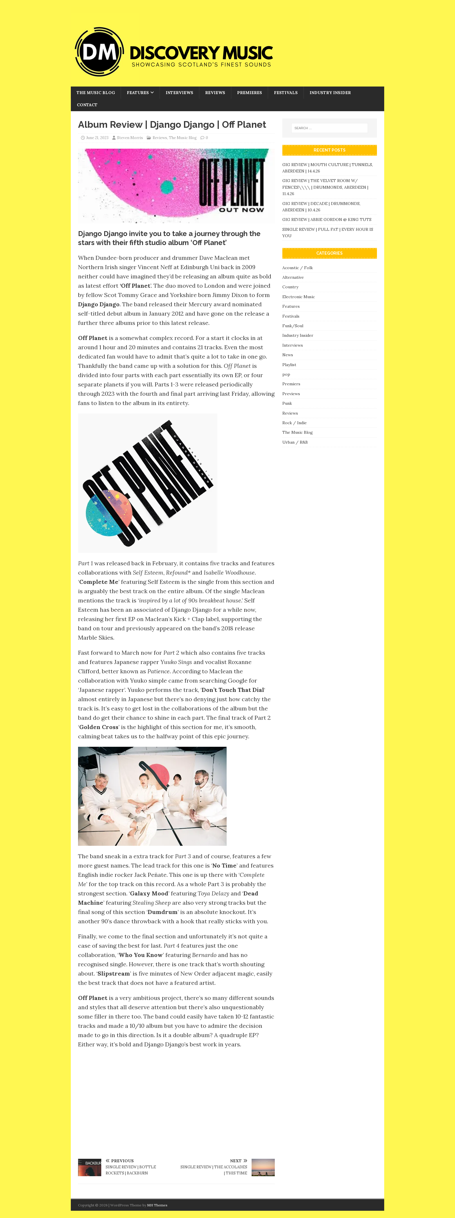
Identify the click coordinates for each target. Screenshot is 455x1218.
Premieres (249, 92)
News (287, 354)
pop (286, 374)
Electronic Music (298, 296)
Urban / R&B (295, 442)
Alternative (293, 277)
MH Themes (157, 1205)
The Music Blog (96, 92)
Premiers (291, 383)
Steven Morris (130, 137)
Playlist (289, 364)
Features (138, 92)
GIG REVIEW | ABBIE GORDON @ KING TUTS (326, 219)
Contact (87, 104)
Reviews (215, 92)
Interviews (179, 92)
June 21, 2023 (97, 137)
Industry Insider (330, 92)
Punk (287, 403)
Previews (291, 393)
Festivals (286, 92)
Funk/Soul (292, 325)
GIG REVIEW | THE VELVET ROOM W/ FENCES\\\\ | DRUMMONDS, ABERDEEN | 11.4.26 (325, 187)
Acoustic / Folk (297, 267)
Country (290, 286)
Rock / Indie (294, 422)
